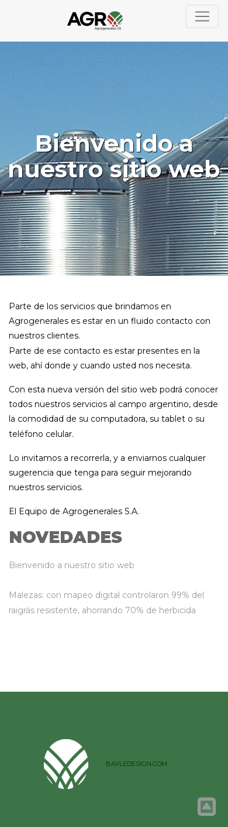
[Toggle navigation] (202, 16)
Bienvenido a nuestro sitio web (71, 565)
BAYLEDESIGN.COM (136, 764)
